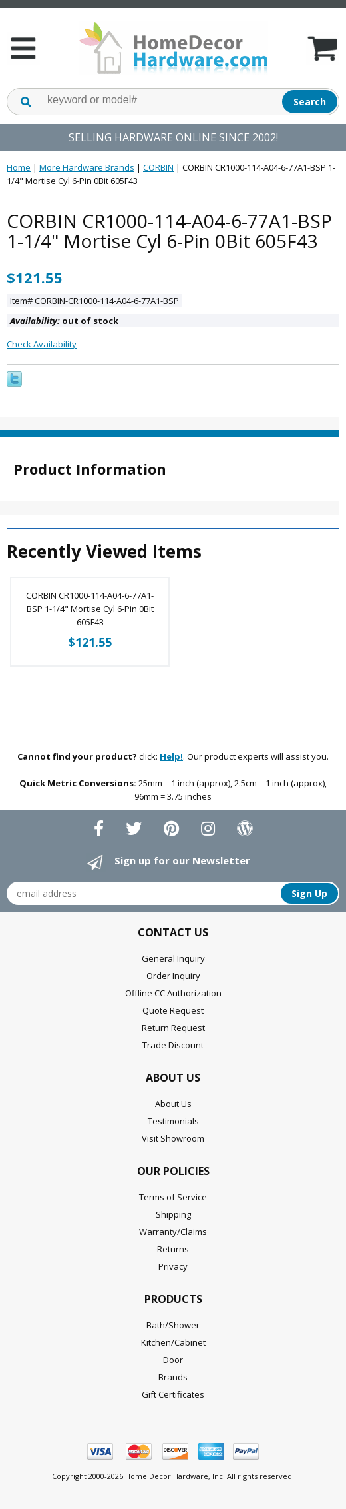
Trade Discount (173, 1045)
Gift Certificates (173, 1394)
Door (173, 1360)
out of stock (64, 321)
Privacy (173, 1266)
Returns (173, 1249)
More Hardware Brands (86, 167)
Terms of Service (173, 1197)
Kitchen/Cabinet (173, 1342)
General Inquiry (173, 958)
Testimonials (173, 1121)
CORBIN (158, 167)
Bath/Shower (173, 1325)
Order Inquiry (173, 976)
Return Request (173, 1028)
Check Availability (42, 344)
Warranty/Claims (173, 1232)
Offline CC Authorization (173, 993)
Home (19, 167)
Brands (173, 1377)
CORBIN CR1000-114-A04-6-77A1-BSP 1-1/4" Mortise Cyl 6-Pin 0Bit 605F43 (90, 608)
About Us (173, 1104)
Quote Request (173, 1010)
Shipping (173, 1214)
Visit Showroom (173, 1138)
